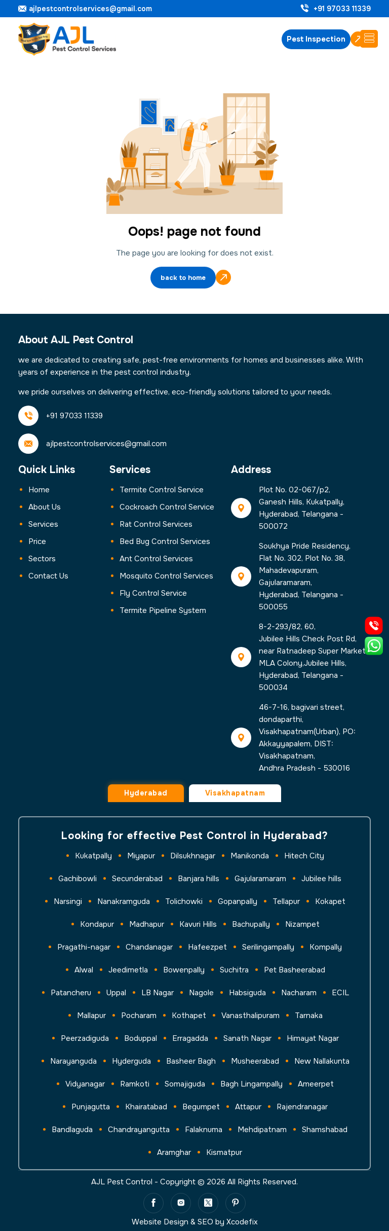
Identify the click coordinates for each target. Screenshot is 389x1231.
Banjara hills (198, 879)
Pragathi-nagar (83, 947)
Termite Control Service (162, 490)
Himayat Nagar (313, 1038)
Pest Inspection (316, 39)
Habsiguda (247, 993)
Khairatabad (146, 1107)
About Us (44, 507)
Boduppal (140, 1038)
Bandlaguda (72, 1130)
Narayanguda (73, 1061)
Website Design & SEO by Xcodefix (195, 1222)
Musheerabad (255, 1061)
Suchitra (234, 970)
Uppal (116, 993)
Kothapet (189, 1015)
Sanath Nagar (247, 1038)
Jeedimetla (128, 970)
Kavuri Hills (198, 924)
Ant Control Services (156, 559)
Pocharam (139, 1015)
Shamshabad (324, 1130)
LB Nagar (157, 993)
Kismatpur (224, 1152)
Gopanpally (237, 901)
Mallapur (91, 1015)
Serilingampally (268, 947)
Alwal (83, 970)
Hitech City (304, 856)
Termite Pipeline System (163, 610)
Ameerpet (316, 1084)
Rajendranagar (302, 1107)
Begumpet (201, 1107)
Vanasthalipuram (250, 1015)
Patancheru (71, 993)
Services (43, 524)
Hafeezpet (207, 947)
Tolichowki (184, 901)
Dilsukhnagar (192, 856)
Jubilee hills (321, 879)
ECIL (340, 993)
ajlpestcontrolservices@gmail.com (90, 9)
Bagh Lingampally (251, 1084)
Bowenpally (184, 970)
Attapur (248, 1107)
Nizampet (302, 924)
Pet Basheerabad (294, 970)
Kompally (325, 947)
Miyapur (141, 856)
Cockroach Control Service (167, 507)
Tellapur (286, 901)
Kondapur (97, 924)
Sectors (42, 559)
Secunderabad (137, 879)
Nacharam (299, 993)
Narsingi (68, 901)
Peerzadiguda (85, 1038)
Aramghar (174, 1152)
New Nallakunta (321, 1061)
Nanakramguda (123, 901)
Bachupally (251, 924)
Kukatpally (93, 856)
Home (39, 490)
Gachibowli (77, 879)
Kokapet (330, 901)
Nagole (201, 993)
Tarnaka (309, 1015)
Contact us (48, 576)
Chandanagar (149, 947)
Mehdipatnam (262, 1130)
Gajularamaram (260, 879)
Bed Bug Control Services (165, 541)
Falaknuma (203, 1130)
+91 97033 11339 (342, 9)
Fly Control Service (153, 593)
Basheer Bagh (191, 1061)
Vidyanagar (85, 1084)
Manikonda (249, 856)
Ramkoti (134, 1084)
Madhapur (146, 924)
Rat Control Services (156, 524)
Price (37, 541)
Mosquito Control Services (166, 576)
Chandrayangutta (139, 1130)
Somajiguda (185, 1084)
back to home (183, 278)
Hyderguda (131, 1061)
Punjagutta (90, 1107)
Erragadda (190, 1038)
